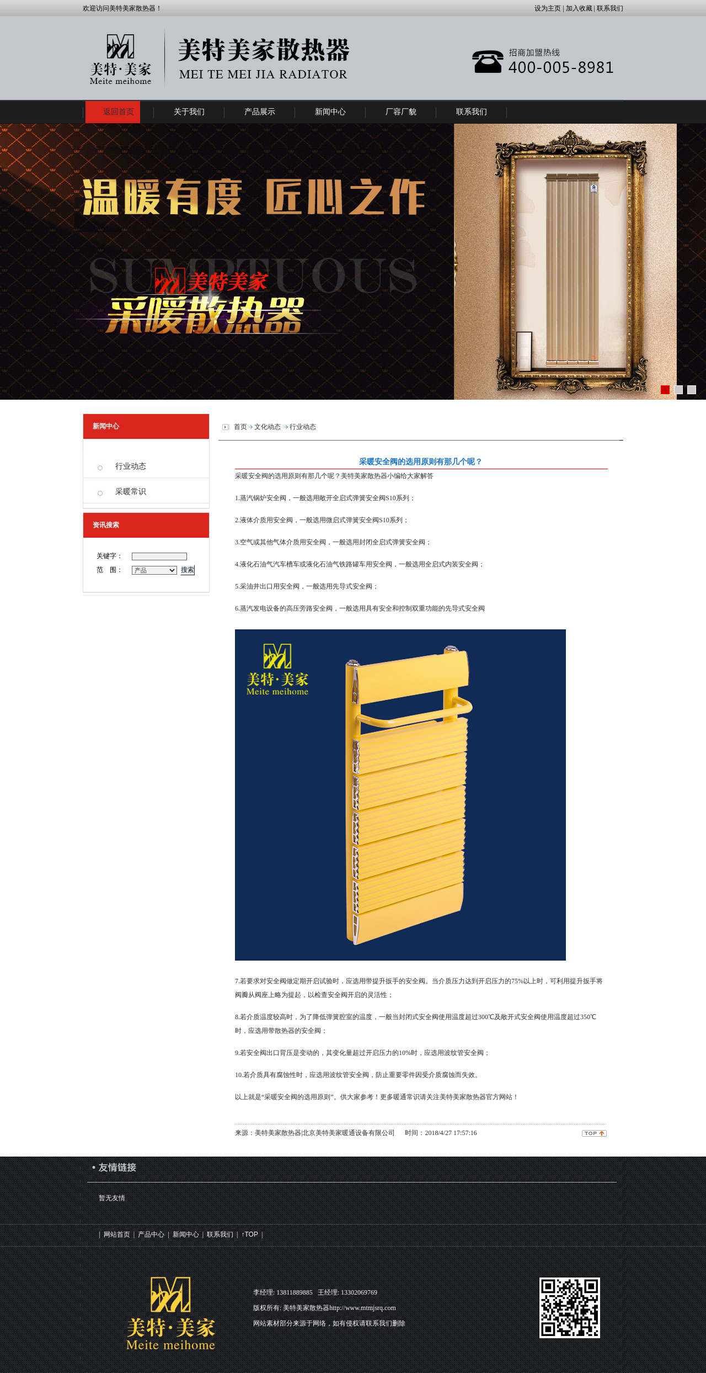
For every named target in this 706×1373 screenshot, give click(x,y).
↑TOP (249, 1234)
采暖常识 (130, 491)
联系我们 (220, 1234)
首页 (240, 427)
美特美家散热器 (364, 476)
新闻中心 (186, 1234)
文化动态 (267, 427)
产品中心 (151, 1234)
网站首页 (117, 1234)
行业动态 (130, 466)
